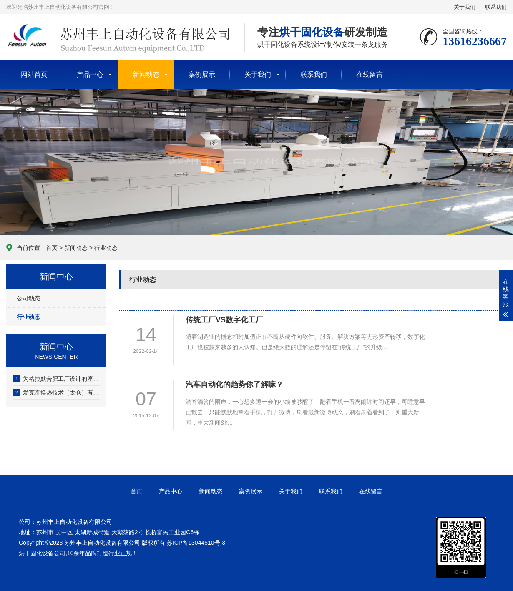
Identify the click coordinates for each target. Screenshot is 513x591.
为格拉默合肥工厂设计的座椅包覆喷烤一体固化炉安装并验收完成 (56, 378)
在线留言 (369, 74)
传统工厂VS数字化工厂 (224, 320)
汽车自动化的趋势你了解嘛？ (234, 384)
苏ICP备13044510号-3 (196, 542)
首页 (52, 247)
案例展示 (202, 74)
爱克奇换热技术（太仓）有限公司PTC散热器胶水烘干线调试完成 (56, 392)
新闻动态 (146, 74)
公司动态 (28, 298)
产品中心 (90, 74)
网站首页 (34, 74)
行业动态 (106, 247)
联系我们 (496, 7)
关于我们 (464, 7)
